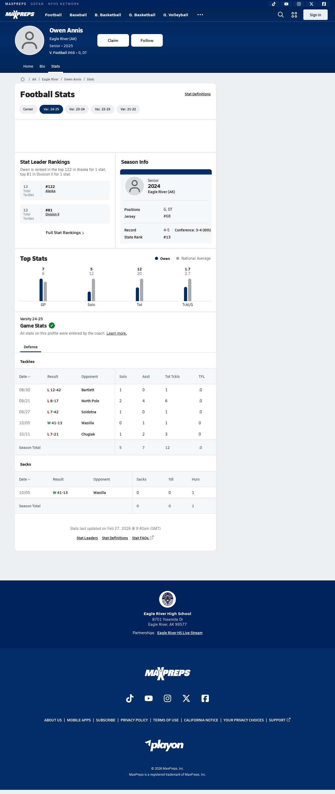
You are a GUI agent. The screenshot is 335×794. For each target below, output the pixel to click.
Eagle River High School (167, 603)
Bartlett (87, 389)
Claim (113, 40)
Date (24, 376)
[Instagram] (299, 4)
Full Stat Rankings (65, 232)
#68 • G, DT (68, 52)
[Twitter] (311, 4)
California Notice (201, 720)
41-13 (56, 422)
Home (28, 66)
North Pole (90, 400)
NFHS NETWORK (63, 4)
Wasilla (87, 422)
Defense (30, 346)
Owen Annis (66, 30)
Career (28, 109)
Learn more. (117, 333)
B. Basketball (108, 15)
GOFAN (37, 4)
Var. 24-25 (51, 109)
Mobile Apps (79, 720)
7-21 (54, 434)
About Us (53, 720)
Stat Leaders (87, 537)
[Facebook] (324, 4)
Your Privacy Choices (244, 720)
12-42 (55, 389)
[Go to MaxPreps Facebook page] (205, 699)
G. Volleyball (175, 15)
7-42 (54, 411)
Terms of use (166, 720)
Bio (42, 66)
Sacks (142, 479)
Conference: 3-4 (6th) (193, 229)
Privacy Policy (134, 720)
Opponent (89, 376)
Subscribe (105, 720)
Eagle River (50, 79)
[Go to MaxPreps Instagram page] (167, 699)
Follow (147, 40)
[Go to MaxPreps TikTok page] (130, 699)
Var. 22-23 (102, 109)
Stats (55, 66)
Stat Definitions (198, 93)
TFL (202, 376)
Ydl (171, 479)
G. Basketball (142, 15)
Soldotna (88, 411)
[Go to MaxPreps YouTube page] (148, 699)
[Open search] (281, 14)
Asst (145, 376)
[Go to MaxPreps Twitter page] (186, 699)
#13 (167, 236)
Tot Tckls (172, 376)
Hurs (195, 479)
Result (52, 376)
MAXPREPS (15, 4)
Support (280, 720)
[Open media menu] (294, 14)
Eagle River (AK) (63, 38)
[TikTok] (274, 4)
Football (53, 15)
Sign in (315, 14)
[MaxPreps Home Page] (22, 79)
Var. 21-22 (128, 109)
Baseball (78, 15)
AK (34, 79)
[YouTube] (286, 4)
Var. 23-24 (77, 109)
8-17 (54, 400)
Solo (123, 376)
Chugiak (88, 434)
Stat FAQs (143, 537)
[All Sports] (200, 14)
